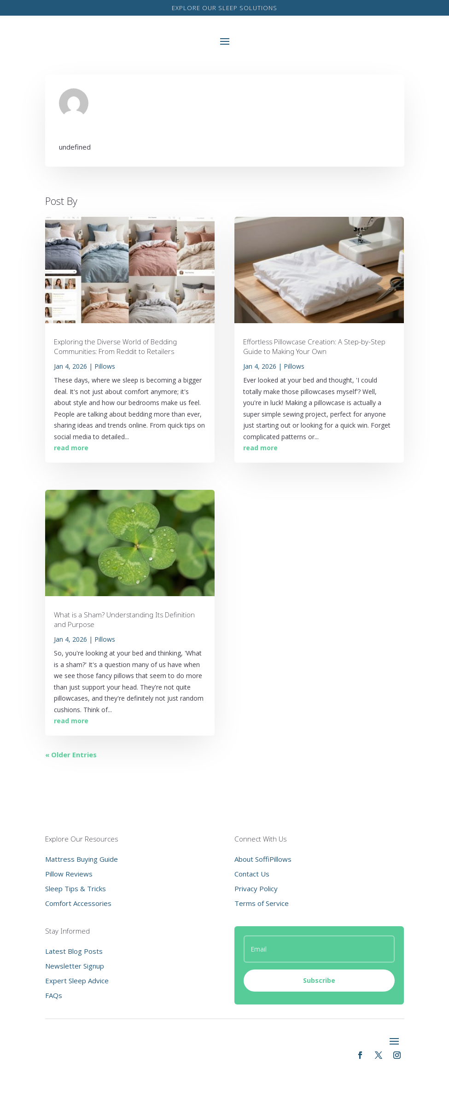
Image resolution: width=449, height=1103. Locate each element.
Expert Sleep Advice (77, 980)
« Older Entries (71, 754)
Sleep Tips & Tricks (75, 888)
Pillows (104, 366)
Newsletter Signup (74, 965)
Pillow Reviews (69, 873)
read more (71, 447)
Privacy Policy (256, 888)
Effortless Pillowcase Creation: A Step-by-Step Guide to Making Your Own (314, 346)
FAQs (53, 995)
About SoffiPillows (263, 859)
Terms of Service (261, 903)
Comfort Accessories (78, 903)
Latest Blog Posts (74, 951)
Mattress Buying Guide (81, 859)
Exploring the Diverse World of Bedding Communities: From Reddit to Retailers (115, 346)
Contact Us (251, 873)
